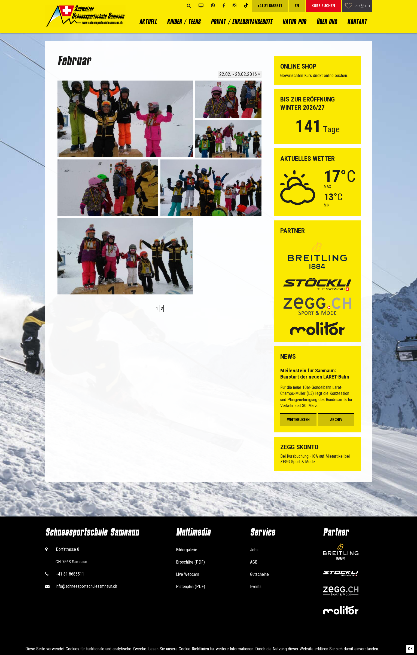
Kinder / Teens (183, 21)
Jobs (254, 549)
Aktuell (148, 21)
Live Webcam (187, 574)
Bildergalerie (186, 549)
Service (262, 532)
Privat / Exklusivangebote (241, 21)
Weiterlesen (298, 419)
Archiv (336, 419)
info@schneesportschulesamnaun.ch (86, 586)
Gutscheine (259, 574)
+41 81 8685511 (70, 574)
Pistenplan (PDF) (190, 586)
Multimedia (193, 532)
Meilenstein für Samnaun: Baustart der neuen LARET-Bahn (314, 373)
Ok (410, 649)
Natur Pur (294, 21)
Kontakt (357, 21)
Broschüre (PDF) (190, 562)
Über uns (326, 21)
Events (255, 586)
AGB (253, 562)
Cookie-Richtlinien (194, 648)
